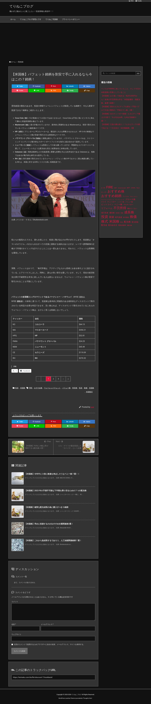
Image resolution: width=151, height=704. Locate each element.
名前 (13, 624)
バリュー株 (66, 388)
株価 (85, 388)
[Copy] (87, 90)
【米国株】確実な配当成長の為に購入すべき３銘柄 (46, 507)
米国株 (22, 388)
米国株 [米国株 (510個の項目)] (114, 221)
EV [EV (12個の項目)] (104, 188)
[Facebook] (36, 86)
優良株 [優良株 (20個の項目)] (112, 213)
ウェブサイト (16, 634)
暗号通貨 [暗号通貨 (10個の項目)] (126, 217)
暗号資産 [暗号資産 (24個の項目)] (118, 217)
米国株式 (89, 392)
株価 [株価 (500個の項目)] (133, 217)
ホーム (13, 62)
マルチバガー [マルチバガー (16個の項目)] (128, 204)
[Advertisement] (75, 40)
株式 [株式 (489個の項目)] (104, 221)
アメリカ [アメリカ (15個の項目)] (126, 196)
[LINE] (36, 90)
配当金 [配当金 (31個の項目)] (104, 225)
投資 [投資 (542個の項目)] (104, 217)
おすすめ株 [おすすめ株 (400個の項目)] (115, 191)
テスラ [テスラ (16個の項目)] (103, 202)
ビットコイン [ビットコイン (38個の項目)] (107, 204)
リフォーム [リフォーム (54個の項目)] (106, 208)
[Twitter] (20, 86)
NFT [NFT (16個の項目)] (128, 188)
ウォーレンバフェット (52, 388)
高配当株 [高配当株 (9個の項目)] (129, 225)
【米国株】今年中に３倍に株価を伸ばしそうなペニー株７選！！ (52, 474)
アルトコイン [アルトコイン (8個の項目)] (134, 196)
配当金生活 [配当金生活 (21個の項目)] (112, 225)
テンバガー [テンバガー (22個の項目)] (111, 202)
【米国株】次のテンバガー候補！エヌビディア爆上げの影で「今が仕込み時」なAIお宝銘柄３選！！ (120, 117)
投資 (21, 62)
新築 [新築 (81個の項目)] (111, 217)
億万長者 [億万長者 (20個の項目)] (104, 213)
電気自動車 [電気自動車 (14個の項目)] (122, 225)
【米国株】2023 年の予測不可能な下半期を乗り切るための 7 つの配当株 (55, 490)
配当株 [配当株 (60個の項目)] (127, 221)
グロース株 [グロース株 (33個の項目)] (130, 199)
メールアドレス (47, 624)
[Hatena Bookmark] (87, 86)
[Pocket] (20, 90)
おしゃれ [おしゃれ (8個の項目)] (103, 192)
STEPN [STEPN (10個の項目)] (133, 188)
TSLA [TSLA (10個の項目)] (138, 188)
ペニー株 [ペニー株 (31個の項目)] (118, 204)
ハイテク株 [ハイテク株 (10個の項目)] (120, 202)
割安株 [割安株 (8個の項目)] (118, 213)
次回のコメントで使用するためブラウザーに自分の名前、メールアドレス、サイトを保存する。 (49, 644)
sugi (92, 407)
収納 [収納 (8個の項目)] (122, 213)
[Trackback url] (53, 677)
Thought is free (87, 698)
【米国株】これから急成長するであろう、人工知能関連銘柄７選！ (53, 540)
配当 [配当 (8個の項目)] (121, 222)
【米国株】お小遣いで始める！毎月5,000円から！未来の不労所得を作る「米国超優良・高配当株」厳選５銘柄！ (120, 99)
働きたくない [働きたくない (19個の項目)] (132, 208)
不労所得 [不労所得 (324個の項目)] (119, 208)
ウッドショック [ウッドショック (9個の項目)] (119, 199)
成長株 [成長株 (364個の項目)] (129, 212)
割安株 (74, 388)
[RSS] (53, 90)
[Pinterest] (53, 86)
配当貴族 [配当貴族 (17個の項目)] (135, 222)
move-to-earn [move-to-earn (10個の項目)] (122, 188)
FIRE (30, 388)
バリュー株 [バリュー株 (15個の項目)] (129, 202)
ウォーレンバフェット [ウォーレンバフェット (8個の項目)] (107, 199)
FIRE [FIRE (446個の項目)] (109, 187)
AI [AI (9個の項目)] (101, 188)
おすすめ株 (38, 388)
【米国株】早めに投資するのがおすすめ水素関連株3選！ (49, 524)
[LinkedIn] (70, 86)
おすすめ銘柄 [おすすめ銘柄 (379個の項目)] (111, 196)
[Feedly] (70, 90)
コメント (14, 602)
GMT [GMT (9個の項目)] (115, 188)
